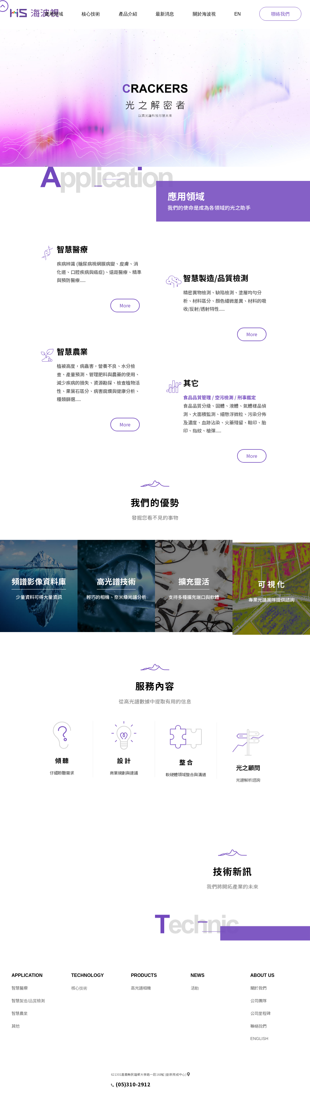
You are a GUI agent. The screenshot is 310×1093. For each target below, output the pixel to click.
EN (237, 13)
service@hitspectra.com (130, 1085)
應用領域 (54, 13)
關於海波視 (204, 13)
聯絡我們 (280, 13)
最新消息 (165, 13)
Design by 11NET (24, 1085)
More (125, 377)
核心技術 (91, 13)
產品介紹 (128, 13)
